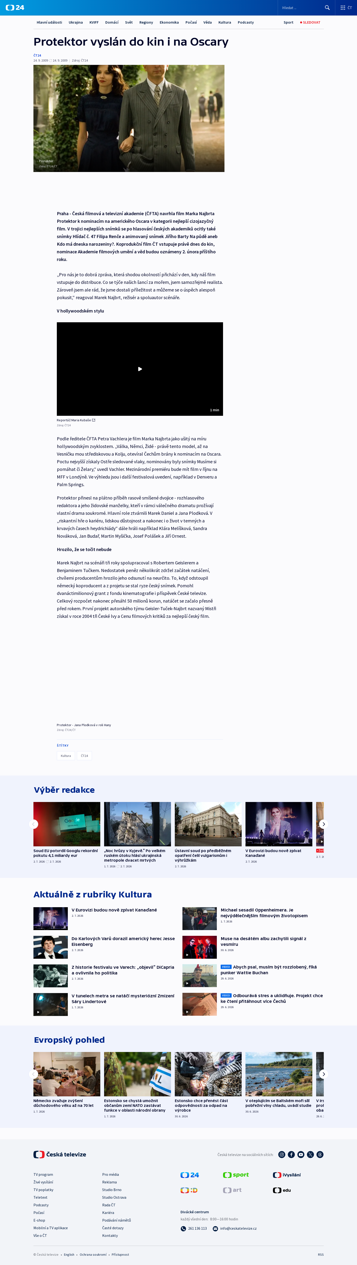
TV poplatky (43, 1189)
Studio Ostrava (114, 1197)
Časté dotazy (112, 1227)
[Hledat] (327, 7)
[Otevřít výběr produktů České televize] (346, 7)
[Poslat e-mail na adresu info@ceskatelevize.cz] (235, 1228)
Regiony (146, 22)
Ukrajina (76, 22)
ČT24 (37, 55)
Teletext (40, 1197)
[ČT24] (15, 7)
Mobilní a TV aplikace (50, 1227)
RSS (321, 1254)
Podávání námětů (116, 1220)
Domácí (111, 22)
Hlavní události (49, 22)
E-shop (39, 1220)
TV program (43, 1174)
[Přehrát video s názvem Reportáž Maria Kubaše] (140, 367)
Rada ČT (109, 1205)
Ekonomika (169, 22)
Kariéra (108, 1212)
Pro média (110, 1174)
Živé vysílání (43, 1182)
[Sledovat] (310, 22)
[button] (140, 368)
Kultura (224, 22)
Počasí (191, 22)
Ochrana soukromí (93, 1254)
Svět (129, 22)
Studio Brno (112, 1189)
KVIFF (94, 22)
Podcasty (246, 22)
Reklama (109, 1182)
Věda (207, 22)
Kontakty (110, 1235)
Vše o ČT (40, 1235)
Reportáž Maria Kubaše (76, 418)
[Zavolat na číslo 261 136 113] (194, 1228)
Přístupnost (120, 1254)
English (69, 1254)
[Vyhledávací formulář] (306, 7)
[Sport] (288, 22)
